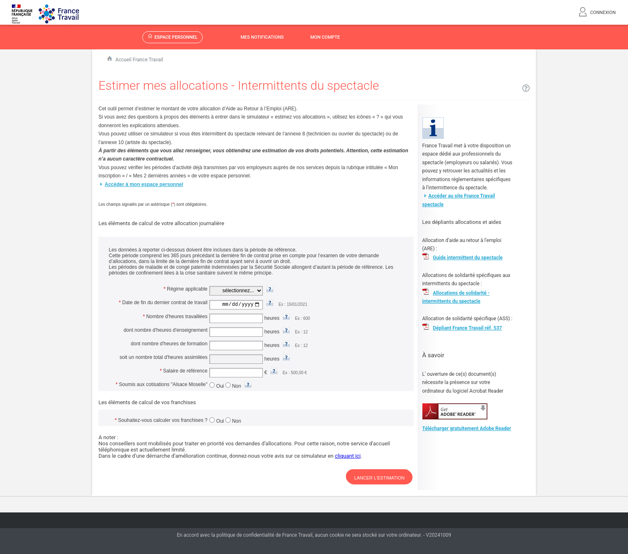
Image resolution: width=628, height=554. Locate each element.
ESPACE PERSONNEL (173, 36)
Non (234, 386)
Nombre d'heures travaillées (175, 316)
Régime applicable (186, 289)
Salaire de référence (183, 370)
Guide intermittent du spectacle (468, 258)
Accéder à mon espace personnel (140, 184)
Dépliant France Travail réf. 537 (467, 328)
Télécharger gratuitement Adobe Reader (466, 428)
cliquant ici (348, 455)
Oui (217, 386)
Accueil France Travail (139, 60)
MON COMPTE (325, 37)
